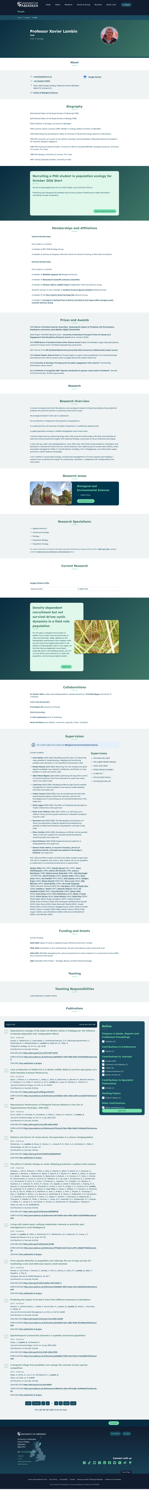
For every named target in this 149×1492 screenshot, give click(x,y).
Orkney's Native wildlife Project (56, 286)
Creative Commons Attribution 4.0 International (53, 553)
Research (69, 5)
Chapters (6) (110, 1043)
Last (73, 1405)
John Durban (69, 880)
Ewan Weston (60, 898)
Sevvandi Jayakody (70, 885)
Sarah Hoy (76, 898)
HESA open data (103, 550)
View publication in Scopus (30, 1065)
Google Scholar (94, 77)
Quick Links (112, 5)
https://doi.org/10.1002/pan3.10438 (38, 1246)
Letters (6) (109, 1070)
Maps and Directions (24, 1464)
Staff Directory (23, 1467)
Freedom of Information (113, 1482)
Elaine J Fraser (79, 896)
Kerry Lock (69, 883)
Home (19, 18)
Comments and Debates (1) (116, 1066)
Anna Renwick (57, 893)
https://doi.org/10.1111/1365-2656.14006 (40, 1126)
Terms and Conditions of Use (37, 1482)
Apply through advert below (103, 212)
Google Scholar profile (39, 584)
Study (49, 5)
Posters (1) (109, 1053)
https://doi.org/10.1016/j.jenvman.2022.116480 (43, 1321)
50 (47, 1412)
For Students (111, 1437)
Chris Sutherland (59, 896)
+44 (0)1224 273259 (41, 81)
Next (67, 1405)
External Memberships (41, 263)
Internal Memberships (41, 237)
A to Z (20, 1462)
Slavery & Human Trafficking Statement (90, 1482)
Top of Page (126, 1475)
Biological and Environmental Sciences (81, 747)
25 (44, 1412)
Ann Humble (46, 880)
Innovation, (63, 328)
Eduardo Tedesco (64, 891)
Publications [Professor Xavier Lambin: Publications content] (74, 1010)
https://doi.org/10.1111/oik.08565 (37, 1387)
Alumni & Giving (84, 5)
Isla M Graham (49, 878)
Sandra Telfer (36, 870)
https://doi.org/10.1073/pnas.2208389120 (40, 1214)
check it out (65, 668)
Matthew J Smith (43, 891)
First (29, 1405)
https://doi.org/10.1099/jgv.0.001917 (38, 1094)
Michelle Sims (82, 888)
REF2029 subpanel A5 (52, 275)
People (21, 11)
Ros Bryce (65, 888)
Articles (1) (109, 1090)
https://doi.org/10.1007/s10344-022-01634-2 (42, 1285)
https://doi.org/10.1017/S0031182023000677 (42, 1156)
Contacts (21, 1459)
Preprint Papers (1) (113, 1100)
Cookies (72, 1482)
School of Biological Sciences (45, 93)
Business (99, 5)
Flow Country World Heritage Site (60, 296)
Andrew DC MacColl (57, 873)
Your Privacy (53, 1482)
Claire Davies (42, 898)
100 (51, 1412)
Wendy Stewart (58, 870)
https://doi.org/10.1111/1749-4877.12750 (40, 1055)
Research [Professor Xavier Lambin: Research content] (74, 386)
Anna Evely (41, 896)
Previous (37, 1405)
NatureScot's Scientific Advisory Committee (61, 281)
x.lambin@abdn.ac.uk (42, 77)
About (58, 5)
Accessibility (64, 1482)
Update (113, 1426)
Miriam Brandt (48, 883)
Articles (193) (110, 1063)
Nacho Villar (75, 893)
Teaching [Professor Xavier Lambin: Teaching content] (74, 975)
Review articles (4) (112, 1077)
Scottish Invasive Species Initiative (78, 291)
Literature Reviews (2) (114, 1073)
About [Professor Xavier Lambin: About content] (74, 62)
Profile (34, 18)
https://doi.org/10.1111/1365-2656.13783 (40, 1354)
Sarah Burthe (49, 885)
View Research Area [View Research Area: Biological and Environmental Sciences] (87, 502)
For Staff (125, 1437)
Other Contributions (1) (114, 1110)
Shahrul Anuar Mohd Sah (56, 875)
